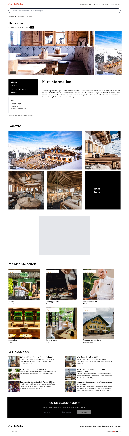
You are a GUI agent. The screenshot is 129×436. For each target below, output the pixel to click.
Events (112, 4)
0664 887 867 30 (16, 104)
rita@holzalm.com (16, 106)
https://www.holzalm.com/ (19, 109)
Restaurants (84, 4)
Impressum (88, 426)
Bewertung (105, 426)
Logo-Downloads (115, 426)
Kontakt (81, 426)
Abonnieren (84, 412)
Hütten (101, 4)
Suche (117, 4)
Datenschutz (97, 426)
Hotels (96, 4)
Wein (90, 4)
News (106, 4)
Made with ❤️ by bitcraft (114, 432)
